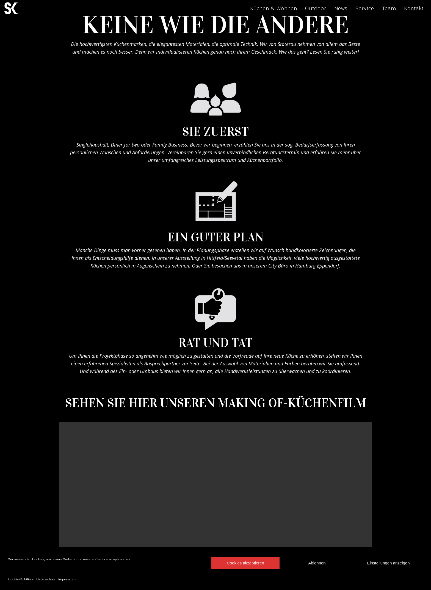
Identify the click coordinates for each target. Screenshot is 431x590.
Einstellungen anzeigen (388, 563)
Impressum (67, 579)
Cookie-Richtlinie (21, 579)
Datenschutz (46, 579)
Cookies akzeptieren (245, 563)
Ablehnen (316, 563)
